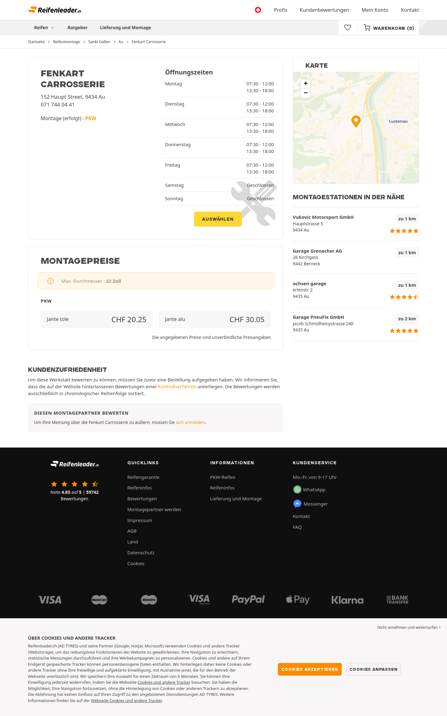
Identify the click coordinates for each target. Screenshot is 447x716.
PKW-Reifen (223, 477)
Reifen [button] (44, 27)
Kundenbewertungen (324, 10)
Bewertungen (142, 498)
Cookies (135, 563)
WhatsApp (309, 489)
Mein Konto (375, 10)
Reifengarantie (143, 477)
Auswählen (217, 219)
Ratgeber (78, 27)
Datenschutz (141, 552)
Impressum (139, 520)
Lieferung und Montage (125, 27)
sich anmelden (190, 422)
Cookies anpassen (374, 669)
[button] (356, 121)
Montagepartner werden (154, 509)
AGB (132, 531)
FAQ (297, 527)
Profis (280, 10)
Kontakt (410, 10)
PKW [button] (90, 118)
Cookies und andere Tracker (164, 682)
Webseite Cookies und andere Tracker (126, 700)
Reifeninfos (139, 487)
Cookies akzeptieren (309, 669)
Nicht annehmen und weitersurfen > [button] (409, 627)
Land (132, 541)
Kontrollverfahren (177, 386)
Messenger (310, 503)
